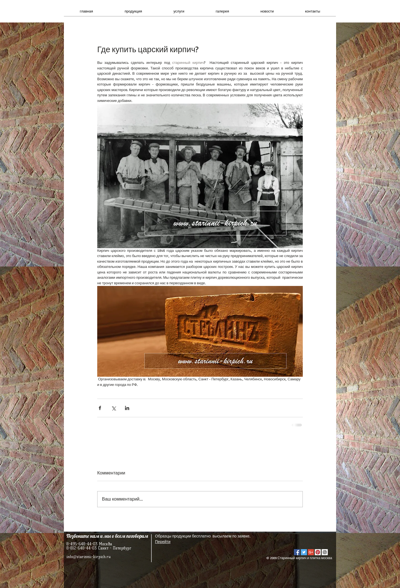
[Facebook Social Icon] (297, 552)
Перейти (162, 541)
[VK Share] (310, 541)
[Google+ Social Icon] (311, 552)
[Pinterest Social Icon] (318, 552)
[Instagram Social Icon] (325, 552)
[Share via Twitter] (113, 408)
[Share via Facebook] (99, 408)
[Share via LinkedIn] (127, 408)
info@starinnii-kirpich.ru (88, 556)
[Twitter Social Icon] (304, 552)
